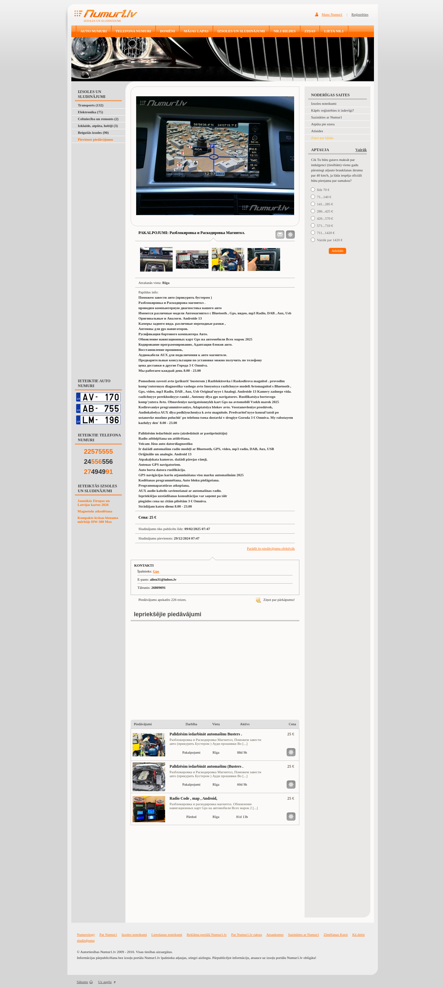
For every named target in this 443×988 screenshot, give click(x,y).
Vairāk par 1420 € (330, 240)
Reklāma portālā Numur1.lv (207, 934)
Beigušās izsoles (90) (93, 132)
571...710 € (325, 225)
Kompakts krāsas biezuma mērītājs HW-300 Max (98, 520)
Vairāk (361, 150)
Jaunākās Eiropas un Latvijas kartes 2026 (94, 503)
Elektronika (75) (90, 112)
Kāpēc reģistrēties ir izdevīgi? (332, 110)
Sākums (82, 982)
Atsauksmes (274, 934)
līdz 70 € (323, 190)
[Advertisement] (97, 159)
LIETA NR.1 (334, 31)
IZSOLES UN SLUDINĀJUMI (241, 31)
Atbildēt (337, 251)
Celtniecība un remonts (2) (98, 119)
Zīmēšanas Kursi (335, 934)
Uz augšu (104, 982)
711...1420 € (326, 233)
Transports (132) (90, 105)
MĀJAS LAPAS (196, 31)
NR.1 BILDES (284, 31)
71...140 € (324, 197)
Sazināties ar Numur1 (326, 117)
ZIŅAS (310, 31)
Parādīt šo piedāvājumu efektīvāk (271, 548)
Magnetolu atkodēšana (95, 511)
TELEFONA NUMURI (133, 31)
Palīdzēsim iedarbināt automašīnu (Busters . (206, 766)
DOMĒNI (167, 31)
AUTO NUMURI (93, 31)
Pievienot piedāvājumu (95, 139)
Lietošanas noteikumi (166, 934)
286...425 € (325, 211)
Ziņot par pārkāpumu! (275, 600)
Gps (156, 571)
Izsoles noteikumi (323, 103)
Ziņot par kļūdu (322, 138)
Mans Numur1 (332, 14)
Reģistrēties (359, 14)
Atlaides (317, 131)
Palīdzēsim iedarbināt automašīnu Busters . (206, 734)
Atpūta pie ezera (323, 124)
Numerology (86, 934)
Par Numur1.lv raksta (246, 934)
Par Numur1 (108, 934)
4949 (98, 471)
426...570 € (325, 218)
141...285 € (325, 204)
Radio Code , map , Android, (193, 798)
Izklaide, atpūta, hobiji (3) (98, 126)
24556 (98, 461)
